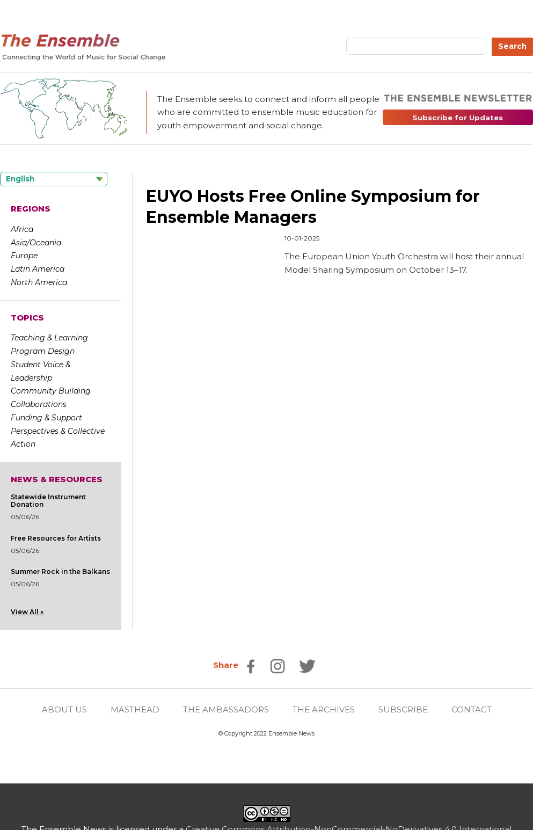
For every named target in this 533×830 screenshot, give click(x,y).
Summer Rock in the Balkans (60, 571)
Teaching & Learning (49, 338)
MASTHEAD (135, 709)
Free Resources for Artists (56, 538)
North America (39, 282)
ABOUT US (64, 709)
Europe (24, 255)
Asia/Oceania (36, 242)
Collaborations (39, 404)
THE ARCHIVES (324, 709)
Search (512, 46)
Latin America (37, 269)
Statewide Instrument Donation (48, 500)
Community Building (51, 391)
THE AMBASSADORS (226, 709)
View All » (27, 612)
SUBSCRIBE (403, 709)
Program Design (43, 351)
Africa (22, 229)
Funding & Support (46, 418)
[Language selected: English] (53, 179)
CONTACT (471, 709)
